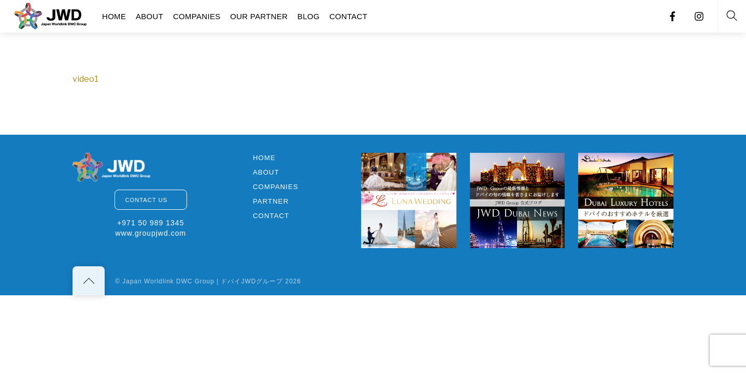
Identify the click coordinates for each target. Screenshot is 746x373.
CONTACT (348, 16)
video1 (85, 79)
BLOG (308, 16)
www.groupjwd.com (150, 233)
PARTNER (271, 201)
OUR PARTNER (259, 16)
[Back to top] (89, 280)
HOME (114, 16)
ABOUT (149, 16)
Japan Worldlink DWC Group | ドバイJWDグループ (202, 281)
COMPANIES (197, 16)
